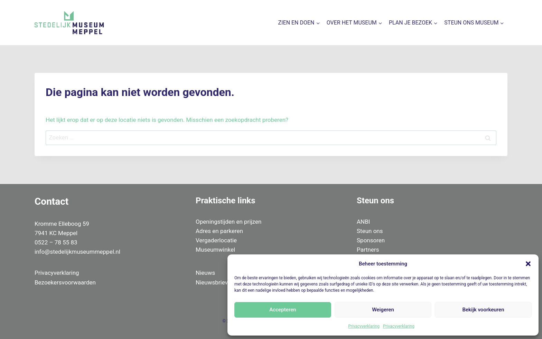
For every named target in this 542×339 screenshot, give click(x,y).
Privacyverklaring (364, 326)
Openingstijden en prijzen (228, 221)
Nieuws (205, 272)
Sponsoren (371, 240)
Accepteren (283, 310)
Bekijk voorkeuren (483, 310)
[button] (528, 263)
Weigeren (383, 310)
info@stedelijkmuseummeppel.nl (77, 251)
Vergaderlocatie (216, 240)
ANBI (363, 221)
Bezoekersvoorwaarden (65, 282)
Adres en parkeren (219, 230)
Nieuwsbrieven (215, 282)
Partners (368, 249)
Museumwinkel (215, 249)
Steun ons (370, 230)
